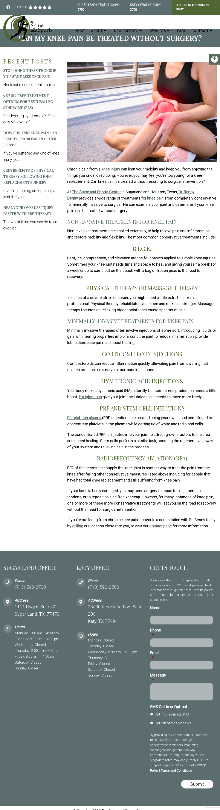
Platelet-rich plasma (84, 417)
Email (154, 655)
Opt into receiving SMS (172, 714)
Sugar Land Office (92, 5)
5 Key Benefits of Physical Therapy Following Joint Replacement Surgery (28, 176)
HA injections (90, 397)
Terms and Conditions (176, 771)
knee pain (155, 198)
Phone (155, 632)
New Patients (126, 31)
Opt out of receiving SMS (173, 723)
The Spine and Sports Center (96, 192)
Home (80, 31)
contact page (160, 526)
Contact (200, 31)
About (97, 31)
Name (155, 610)
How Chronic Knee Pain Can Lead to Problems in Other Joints (30, 138)
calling (77, 526)
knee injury (110, 169)
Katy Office (139, 5)
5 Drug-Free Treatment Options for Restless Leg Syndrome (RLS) (28, 101)
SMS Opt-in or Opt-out (168, 707)
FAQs (181, 31)
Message (158, 677)
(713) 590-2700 (30, 587)
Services (158, 31)
